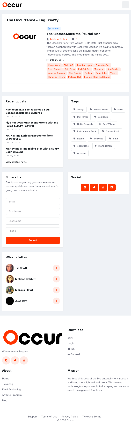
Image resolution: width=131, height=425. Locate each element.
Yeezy (113, 73)
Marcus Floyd (24, 290)
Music (53, 28)
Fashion (88, 73)
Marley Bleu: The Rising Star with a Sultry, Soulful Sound (33, 150)
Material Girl (74, 77)
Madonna (98, 69)
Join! (70, 338)
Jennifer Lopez (84, 65)
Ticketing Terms (91, 416)
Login (71, 343)
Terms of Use (49, 416)
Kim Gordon (113, 69)
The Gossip (75, 73)
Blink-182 (68, 65)
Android (74, 354)
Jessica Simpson (57, 73)
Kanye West (54, 65)
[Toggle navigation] (125, 4)
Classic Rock (111, 131)
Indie (118, 109)
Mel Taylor (81, 116)
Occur (70, 420)
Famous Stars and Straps (97, 77)
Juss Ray (21, 301)
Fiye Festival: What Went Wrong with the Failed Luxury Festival (32, 124)
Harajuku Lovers (56, 77)
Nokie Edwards (83, 124)
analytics (96, 138)
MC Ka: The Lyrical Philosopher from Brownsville (29, 137)
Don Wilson (107, 124)
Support (32, 416)
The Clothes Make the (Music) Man (73, 34)
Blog (4, 400)
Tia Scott (21, 268)
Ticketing (7, 384)
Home (5, 378)
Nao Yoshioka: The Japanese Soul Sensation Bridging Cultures (27, 111)
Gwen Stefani (103, 65)
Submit (32, 240)
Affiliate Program (12, 395)
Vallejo (79, 109)
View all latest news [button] (16, 162)
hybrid (79, 138)
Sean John (101, 73)
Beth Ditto (70, 69)
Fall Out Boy (84, 69)
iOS (71, 348)
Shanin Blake (99, 109)
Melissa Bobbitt (59, 39)
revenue (80, 153)
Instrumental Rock (85, 131)
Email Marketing (11, 389)
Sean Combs (54, 69)
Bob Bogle (101, 116)
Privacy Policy (69, 416)
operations (81, 145)
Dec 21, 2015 (55, 59)
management (103, 145)
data (113, 138)
